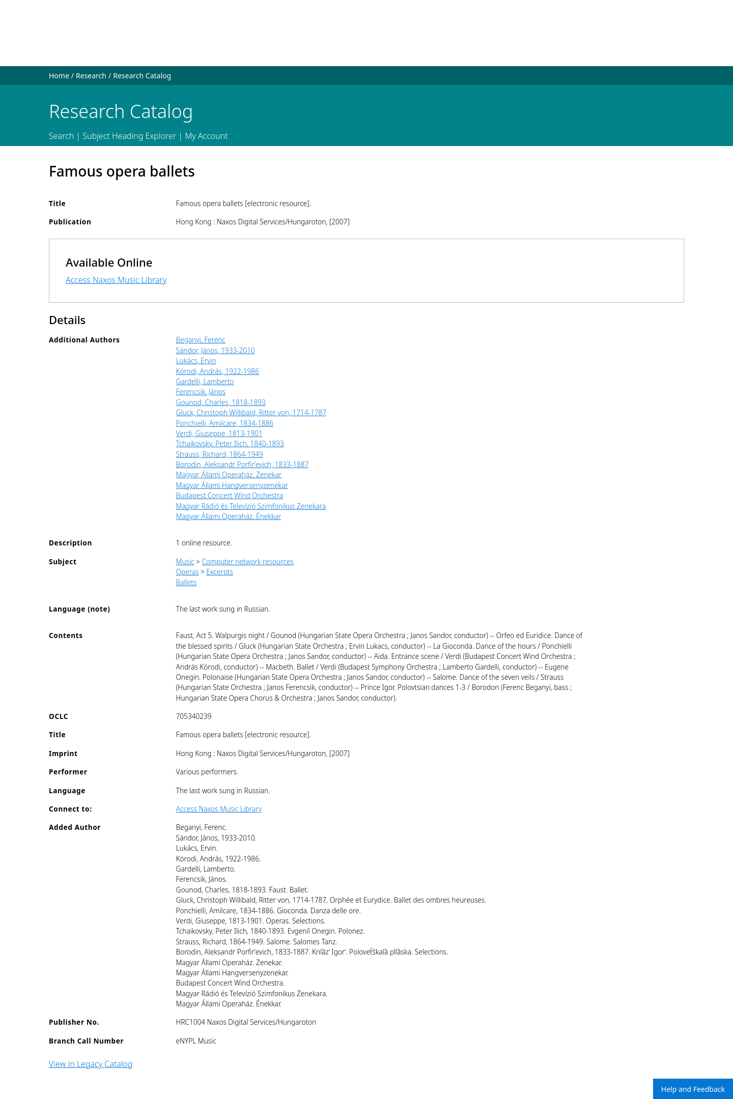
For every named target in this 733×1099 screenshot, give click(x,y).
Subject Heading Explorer (129, 135)
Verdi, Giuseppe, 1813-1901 (219, 433)
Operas (187, 571)
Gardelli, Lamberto (205, 381)
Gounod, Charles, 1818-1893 (221, 402)
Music (185, 561)
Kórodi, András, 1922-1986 (217, 371)
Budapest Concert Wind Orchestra (229, 495)
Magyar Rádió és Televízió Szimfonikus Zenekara (251, 506)
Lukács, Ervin (196, 360)
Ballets (186, 582)
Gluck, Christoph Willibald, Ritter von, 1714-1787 (251, 412)
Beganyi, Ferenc (200, 339)
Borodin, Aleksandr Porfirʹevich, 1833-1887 (242, 464)
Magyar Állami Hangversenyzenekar (232, 485)
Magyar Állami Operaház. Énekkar (228, 516)
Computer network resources (247, 561)
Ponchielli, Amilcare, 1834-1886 (225, 423)
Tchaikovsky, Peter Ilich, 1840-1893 (230, 443)
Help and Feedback (693, 1089)
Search (61, 135)
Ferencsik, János (201, 391)
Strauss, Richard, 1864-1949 (219, 454)
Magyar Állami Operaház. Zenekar (229, 474)
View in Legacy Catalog (91, 1063)
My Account (206, 135)
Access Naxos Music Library (116, 279)
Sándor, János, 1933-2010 (215, 350)
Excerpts (219, 571)
